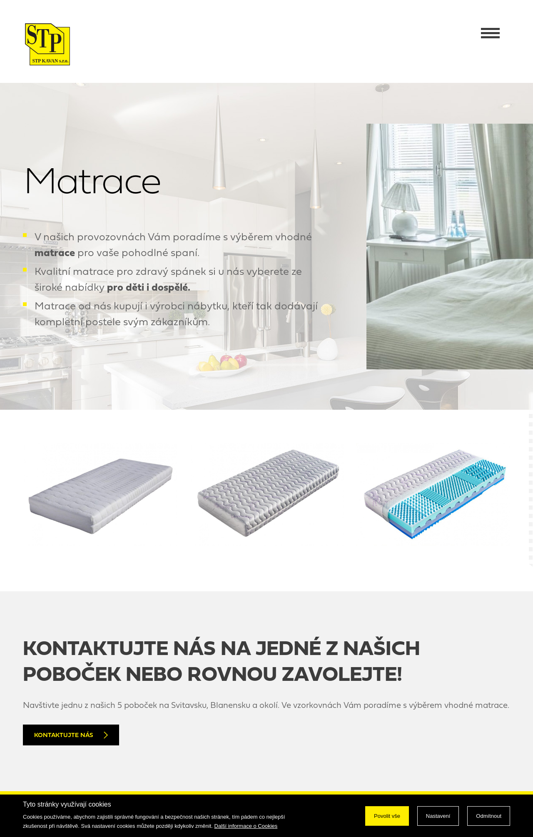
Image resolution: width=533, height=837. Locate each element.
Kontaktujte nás (71, 735)
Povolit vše (387, 816)
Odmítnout (488, 816)
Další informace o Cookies (246, 826)
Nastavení (438, 816)
